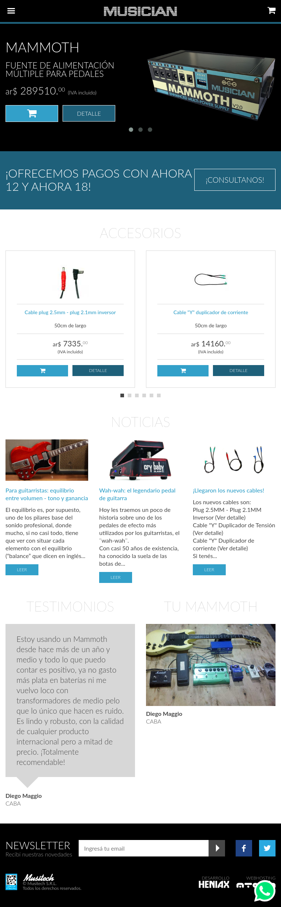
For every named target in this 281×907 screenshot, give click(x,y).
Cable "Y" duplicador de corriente (210, 312)
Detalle (89, 113)
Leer (22, 569)
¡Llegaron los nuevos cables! (228, 490)
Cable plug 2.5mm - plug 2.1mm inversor (70, 312)
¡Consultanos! (235, 179)
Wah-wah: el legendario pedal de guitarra (137, 494)
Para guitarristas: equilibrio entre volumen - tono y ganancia (46, 494)
